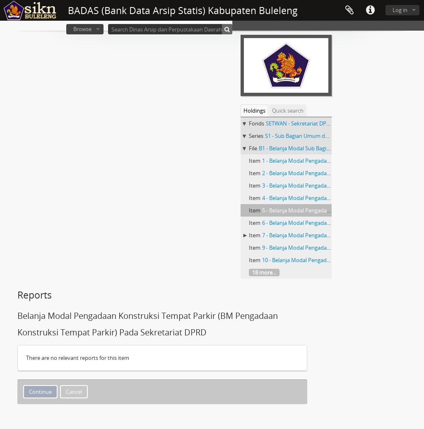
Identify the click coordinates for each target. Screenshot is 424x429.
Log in (400, 10)
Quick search (288, 110)
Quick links (370, 10)
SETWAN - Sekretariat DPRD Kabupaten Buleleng (325, 123)
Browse (82, 29)
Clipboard (349, 10)
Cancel (74, 391)
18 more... (264, 272)
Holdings (254, 110)
